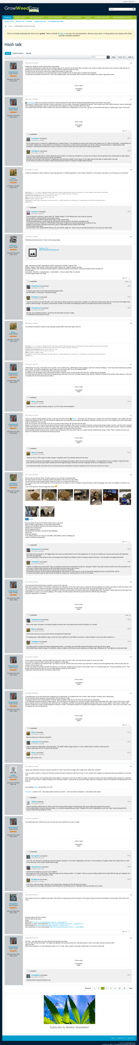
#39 (131, 582)
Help (113, 1038)
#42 (131, 766)
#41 (131, 693)
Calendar (29, 21)
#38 (131, 475)
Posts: (11, 81)
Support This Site (40, 21)
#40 (131, 657)
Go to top (131, 1038)
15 (124, 988)
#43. (129, 856)
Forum (10, 26)
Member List (20, 21)
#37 (131, 415)
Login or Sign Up (129, 1)
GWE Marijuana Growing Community (25, 26)
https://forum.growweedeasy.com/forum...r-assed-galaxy (67, 927)
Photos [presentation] (28, 53)
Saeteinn (34, 212)
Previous (88, 988)
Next (130, 988)
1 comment (33, 207)
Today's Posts (9, 21)
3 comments (33, 728)
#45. (129, 975)
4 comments (33, 281)
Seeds (88, 17)
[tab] (8, 53)
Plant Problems (55, 17)
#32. (129, 138)
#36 (131, 364)
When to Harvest (73, 17)
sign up (63, 33)
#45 (131, 938)
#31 (131, 63)
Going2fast (35, 856)
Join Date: (10, 79)
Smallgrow (35, 151)
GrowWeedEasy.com (122, 17)
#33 (131, 169)
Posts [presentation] (8, 53)
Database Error (43, 248)
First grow (28, 792)
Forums (7, 17)
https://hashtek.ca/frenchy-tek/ (49, 250)
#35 (131, 323)
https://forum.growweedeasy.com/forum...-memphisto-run (65, 924)
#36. (129, 401)
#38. (129, 549)
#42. (129, 801)
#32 (131, 99)
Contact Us (121, 1038)
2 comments (33, 134)
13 (119, 988)
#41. (129, 732)
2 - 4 (127, 281)
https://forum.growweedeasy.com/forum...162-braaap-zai (49, 922)
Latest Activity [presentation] (18, 53)
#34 (131, 237)
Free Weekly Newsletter (55, 21)
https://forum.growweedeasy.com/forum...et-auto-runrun (51, 925)
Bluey (13, 178)
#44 (131, 895)
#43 (131, 819)
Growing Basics (37, 17)
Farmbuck (31, 102)
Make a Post (20, 17)
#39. (129, 619)
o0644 (13, 775)
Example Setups (102, 17)
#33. (129, 211)
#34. (129, 286)
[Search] (120, 9)
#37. (129, 452)
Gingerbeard (13, 72)
